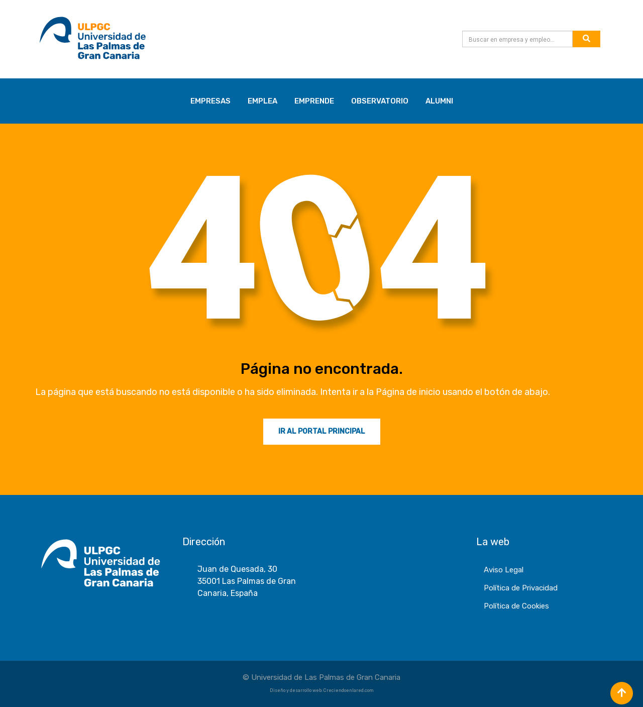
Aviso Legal (503, 569)
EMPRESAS (210, 101)
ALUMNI (439, 101)
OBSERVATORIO (379, 101)
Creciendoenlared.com (349, 690)
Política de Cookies (516, 606)
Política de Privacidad (521, 587)
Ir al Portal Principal (321, 431)
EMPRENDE (314, 101)
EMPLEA (262, 101)
